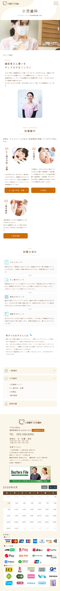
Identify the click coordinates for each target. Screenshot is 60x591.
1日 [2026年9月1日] (24, 528)
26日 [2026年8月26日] (31, 522)
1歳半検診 (13, 395)
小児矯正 (43, 190)
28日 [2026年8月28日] (47, 522)
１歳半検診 (15, 236)
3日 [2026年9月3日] (40, 528)
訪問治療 (10, 403)
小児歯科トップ (15, 384)
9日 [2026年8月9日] (9, 509)
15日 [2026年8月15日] (55, 509)
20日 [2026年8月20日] (39, 516)
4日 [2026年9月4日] (47, 528)
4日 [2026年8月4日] (24, 503)
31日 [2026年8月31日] (16, 528)
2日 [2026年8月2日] (9, 503)
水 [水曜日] (30, 493)
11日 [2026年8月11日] (24, 509)
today (44, 487)
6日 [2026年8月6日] (40, 503)
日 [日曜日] (7, 493)
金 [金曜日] (45, 493)
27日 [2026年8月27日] (39, 522)
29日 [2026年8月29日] (55, 522)
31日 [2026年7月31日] (47, 497)
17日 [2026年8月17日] (16, 516)
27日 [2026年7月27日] (16, 497)
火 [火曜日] (22, 493)
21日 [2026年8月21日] (47, 516)
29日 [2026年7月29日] (31, 497)
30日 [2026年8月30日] (8, 528)
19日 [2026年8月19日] (31, 516)
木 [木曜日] (37, 493)
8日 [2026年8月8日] (55, 503)
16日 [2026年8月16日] (8, 516)
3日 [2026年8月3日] (17, 503)
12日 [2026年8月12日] (31, 509)
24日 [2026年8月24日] (16, 522)
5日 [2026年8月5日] (32, 503)
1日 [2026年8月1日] (55, 497)
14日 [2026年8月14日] (47, 509)
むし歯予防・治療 (16, 388)
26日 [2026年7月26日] (8, 497)
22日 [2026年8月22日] (55, 516)
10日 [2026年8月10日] (16, 509)
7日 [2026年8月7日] (47, 503)
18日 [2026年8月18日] (24, 516)
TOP (4, 55)
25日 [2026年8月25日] (24, 522)
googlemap (37, 430)
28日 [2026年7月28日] (24, 497)
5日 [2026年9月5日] (55, 528)
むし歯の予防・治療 (17, 190)
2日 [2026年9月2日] (32, 528)
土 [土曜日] (53, 493)
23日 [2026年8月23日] (8, 522)
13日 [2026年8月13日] (39, 509)
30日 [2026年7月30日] (39, 497)
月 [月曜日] (14, 493)
